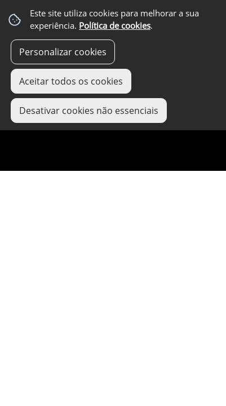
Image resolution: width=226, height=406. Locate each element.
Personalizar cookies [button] (63, 52)
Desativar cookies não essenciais (88, 110)
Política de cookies (114, 26)
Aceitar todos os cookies (71, 81)
